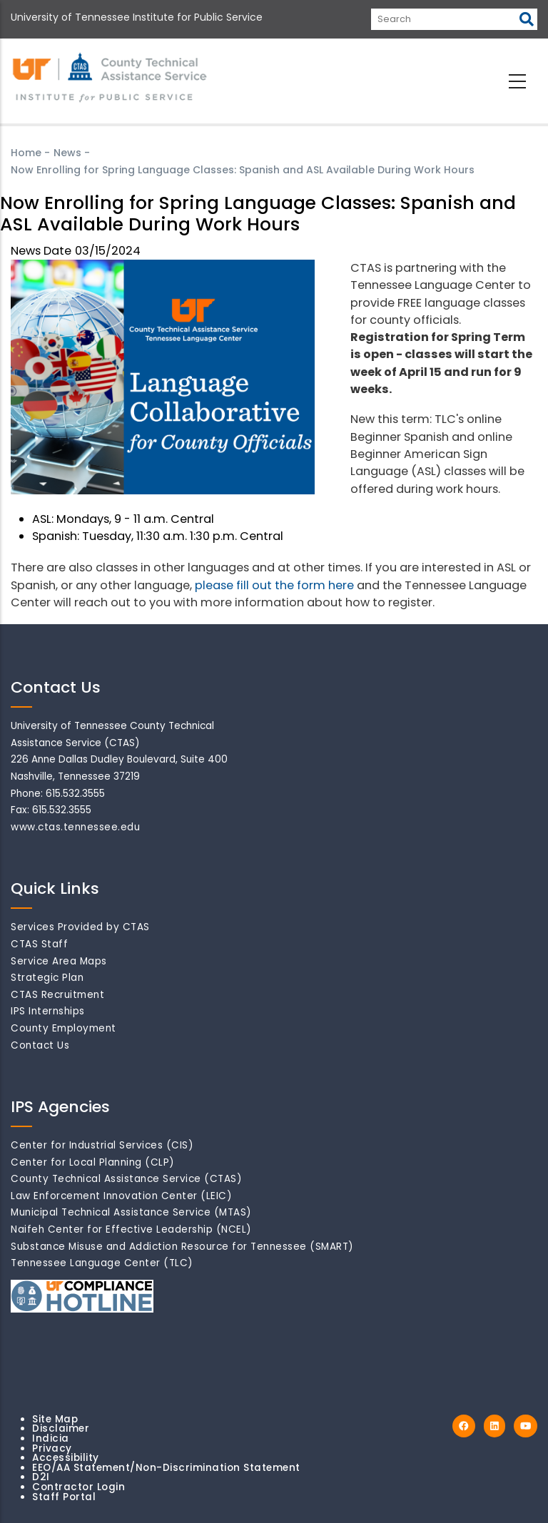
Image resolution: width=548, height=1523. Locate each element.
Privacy (52, 1448)
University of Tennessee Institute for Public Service (137, 17)
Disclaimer (60, 1428)
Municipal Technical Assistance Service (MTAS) (131, 1212)
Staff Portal (64, 1497)
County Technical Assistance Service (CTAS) (126, 1179)
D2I (41, 1477)
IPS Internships (48, 1011)
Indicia (50, 1438)
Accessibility (65, 1458)
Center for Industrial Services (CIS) (102, 1145)
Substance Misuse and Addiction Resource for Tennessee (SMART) (182, 1246)
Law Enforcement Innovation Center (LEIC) (121, 1196)
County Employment (63, 1028)
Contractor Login (78, 1487)
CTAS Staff (39, 944)
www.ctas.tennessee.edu (75, 827)
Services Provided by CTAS (80, 927)
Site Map (55, 1419)
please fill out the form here (274, 585)
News (67, 153)
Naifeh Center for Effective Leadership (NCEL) (131, 1229)
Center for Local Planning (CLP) (93, 1162)
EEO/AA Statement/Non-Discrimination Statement (166, 1467)
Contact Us (40, 1045)
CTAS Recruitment (57, 995)
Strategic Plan (47, 977)
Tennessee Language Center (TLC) (102, 1263)
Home (26, 153)
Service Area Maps (59, 961)
